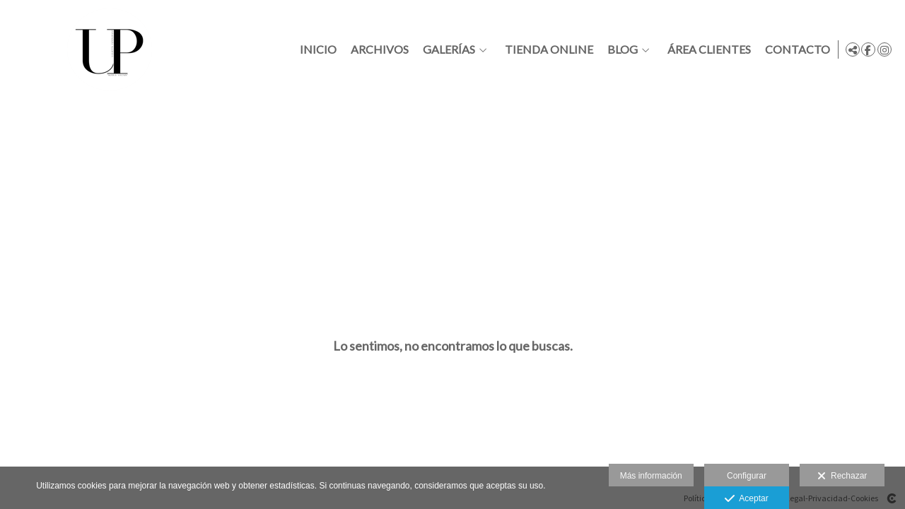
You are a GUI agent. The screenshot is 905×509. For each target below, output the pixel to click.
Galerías (446, 49)
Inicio (315, 49)
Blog (620, 49)
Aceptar (746, 499)
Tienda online (546, 49)
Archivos (377, 49)
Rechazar (842, 476)
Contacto (794, 49)
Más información (651, 476)
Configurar (746, 476)
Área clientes (706, 49)
